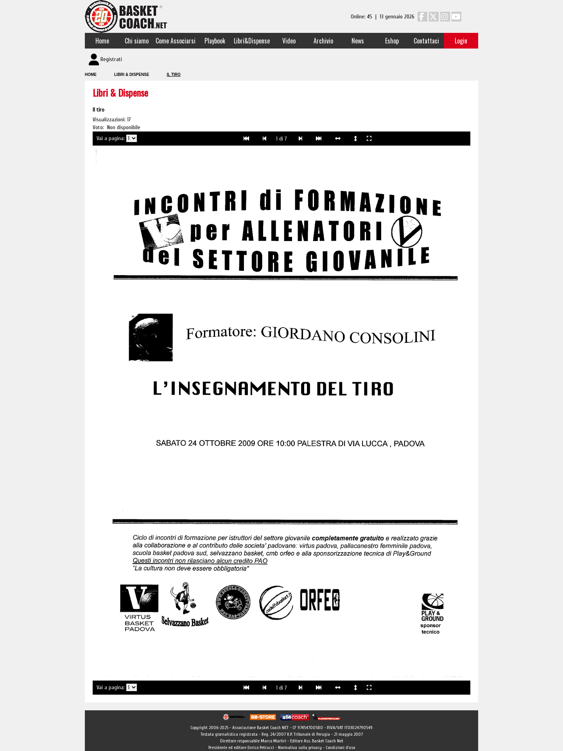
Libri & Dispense (131, 74)
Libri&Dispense (252, 40)
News (357, 40)
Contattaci (426, 40)
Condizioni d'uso (340, 747)
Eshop (392, 40)
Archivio (323, 40)
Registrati (111, 59)
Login (461, 40)
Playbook (214, 40)
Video (289, 40)
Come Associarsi (175, 40)
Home (102, 40)
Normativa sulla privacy (300, 747)
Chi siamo (137, 40)
